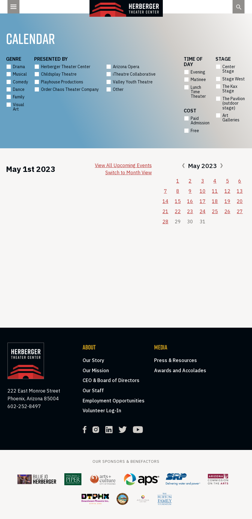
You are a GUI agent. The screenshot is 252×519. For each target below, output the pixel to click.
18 (215, 201)
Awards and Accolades (180, 370)
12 (227, 191)
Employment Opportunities (114, 401)
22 (178, 211)
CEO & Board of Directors (111, 380)
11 (215, 191)
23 (190, 211)
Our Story (93, 360)
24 (203, 211)
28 (165, 222)
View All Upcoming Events (123, 165)
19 (227, 201)
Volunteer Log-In (102, 410)
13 (240, 191)
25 (215, 211)
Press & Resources (175, 360)
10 (203, 191)
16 (190, 201)
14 (165, 201)
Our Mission (96, 370)
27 (240, 211)
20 (240, 201)
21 (165, 211)
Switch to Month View (128, 172)
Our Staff (93, 390)
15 (178, 201)
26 (227, 211)
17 (203, 201)
